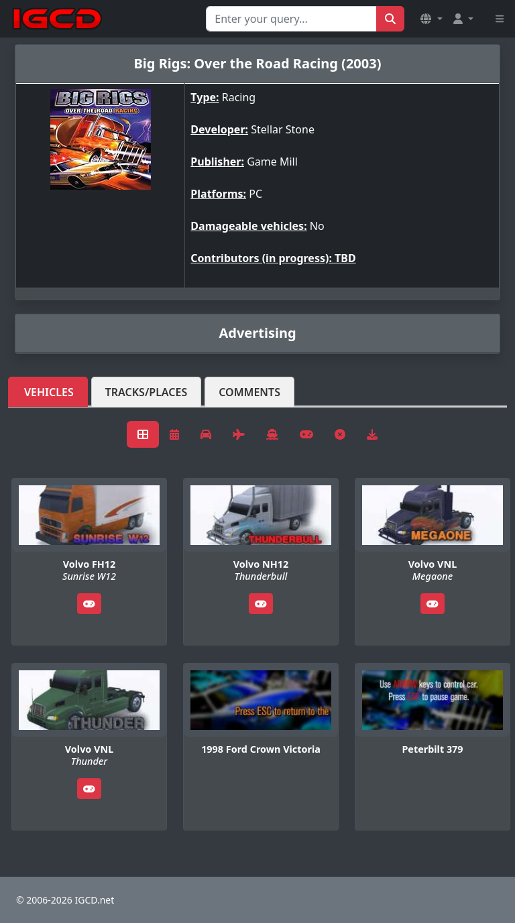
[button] (431, 18)
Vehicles (49, 392)
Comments (249, 392)
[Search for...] (291, 19)
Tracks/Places (146, 392)
